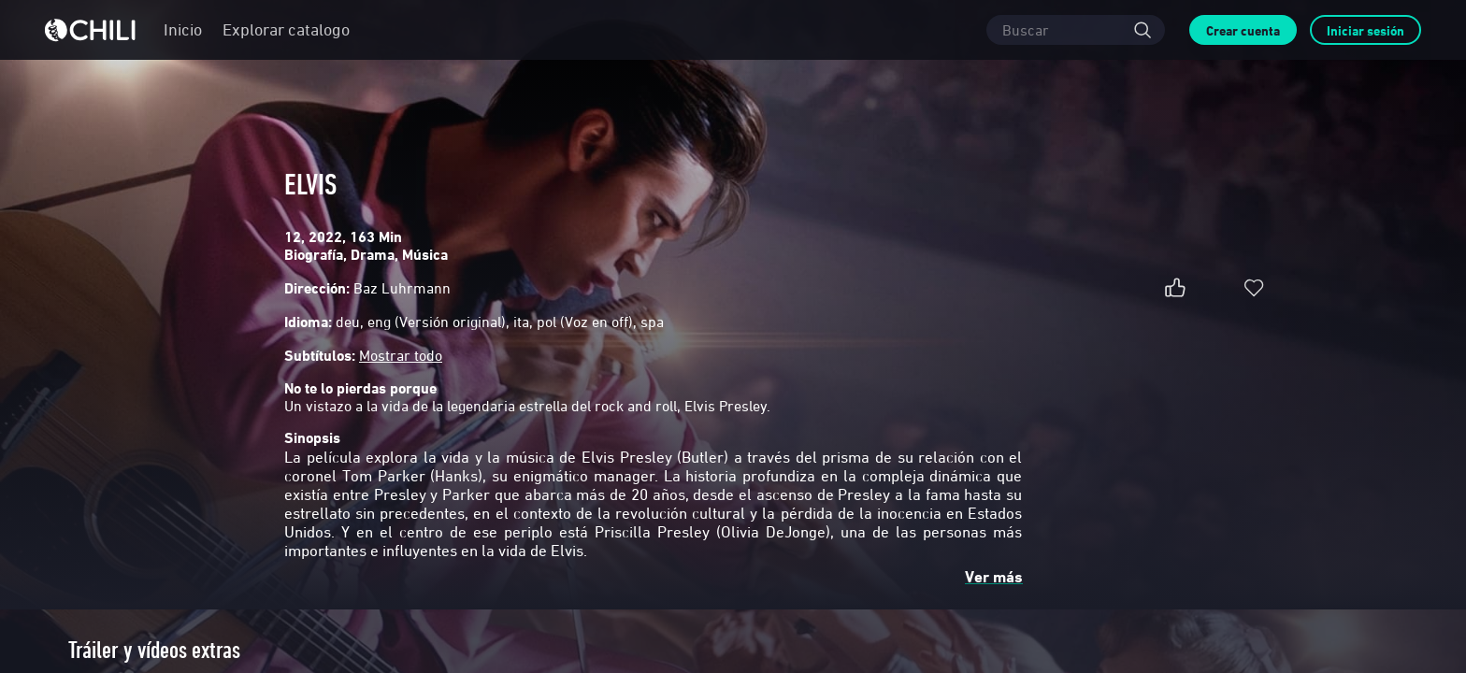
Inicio (183, 29)
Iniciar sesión (1365, 30)
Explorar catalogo (286, 29)
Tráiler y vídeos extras (154, 650)
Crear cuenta (1243, 30)
